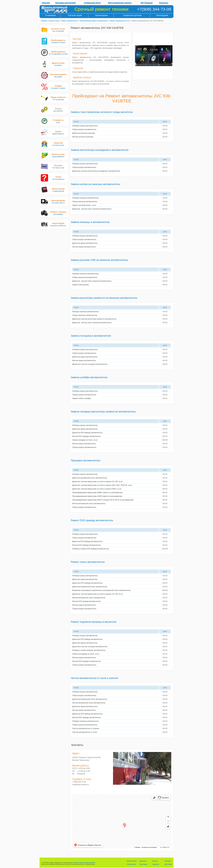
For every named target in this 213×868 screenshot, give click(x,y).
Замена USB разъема (80, 285)
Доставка (168, 864)
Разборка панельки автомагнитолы (85, 198)
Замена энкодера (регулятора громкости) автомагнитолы (103, 411)
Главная (44, 21)
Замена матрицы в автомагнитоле (90, 222)
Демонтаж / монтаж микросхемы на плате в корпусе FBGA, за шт (96, 489)
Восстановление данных (120, 3)
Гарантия (155, 864)
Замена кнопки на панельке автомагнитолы (95, 184)
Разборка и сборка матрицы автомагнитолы (88, 650)
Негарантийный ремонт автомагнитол (93, 21)
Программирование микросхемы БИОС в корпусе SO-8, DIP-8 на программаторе (103, 500)
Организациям (101, 15)
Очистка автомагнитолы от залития (85, 728)
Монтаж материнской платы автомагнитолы (88, 503)
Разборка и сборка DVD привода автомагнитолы (90, 549)
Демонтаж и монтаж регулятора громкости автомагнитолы (94, 319)
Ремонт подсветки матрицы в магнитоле (93, 622)
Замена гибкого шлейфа (81, 398)
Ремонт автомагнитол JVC (120, 21)
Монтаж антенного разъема (82, 137)
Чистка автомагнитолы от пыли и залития (94, 678)
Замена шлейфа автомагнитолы (89, 377)
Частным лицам (75, 15)
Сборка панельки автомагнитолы (84, 202)
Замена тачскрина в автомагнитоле (91, 335)
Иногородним (162, 15)
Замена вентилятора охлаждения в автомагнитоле (100, 150)
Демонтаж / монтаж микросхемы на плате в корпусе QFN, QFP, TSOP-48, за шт (102, 485)
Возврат (168, 861)
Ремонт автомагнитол (69, 21)
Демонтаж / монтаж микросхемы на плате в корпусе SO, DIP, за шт (97, 481)
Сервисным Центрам (132, 15)
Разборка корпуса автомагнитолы (85, 126)
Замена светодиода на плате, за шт (85, 654)
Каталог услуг (54, 21)
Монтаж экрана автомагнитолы (84, 247)
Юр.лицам (143, 864)
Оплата (155, 861)
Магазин (46, 3)
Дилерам (143, 861)
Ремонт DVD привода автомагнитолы (92, 520)
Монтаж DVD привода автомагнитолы (86, 436)
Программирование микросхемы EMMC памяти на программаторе (97, 492)
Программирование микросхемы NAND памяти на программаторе (97, 496)
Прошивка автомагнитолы (85, 460)
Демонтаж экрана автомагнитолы (85, 243)
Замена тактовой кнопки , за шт (84, 205)
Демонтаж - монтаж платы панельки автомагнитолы (92, 209)
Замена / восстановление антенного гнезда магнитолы (102, 112)
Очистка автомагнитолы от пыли (84, 732)
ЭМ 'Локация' (147, 3)
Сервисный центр (92, 3)
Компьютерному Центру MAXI (84, 862)
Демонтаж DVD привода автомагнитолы (87, 433)
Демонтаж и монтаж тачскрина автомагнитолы (89, 364)
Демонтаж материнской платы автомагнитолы (89, 478)
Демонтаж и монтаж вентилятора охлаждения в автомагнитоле (96, 171)
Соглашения (131, 864)
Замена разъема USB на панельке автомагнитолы (99, 260)
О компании (50, 15)
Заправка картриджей (65, 3)
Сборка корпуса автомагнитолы (84, 129)
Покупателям (132, 861)
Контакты (163, 3)
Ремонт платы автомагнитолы (88, 562)
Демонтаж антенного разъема (83, 133)
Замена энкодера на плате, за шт (85, 440)
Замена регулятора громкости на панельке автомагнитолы (104, 298)
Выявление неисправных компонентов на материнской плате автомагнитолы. (101, 590)
